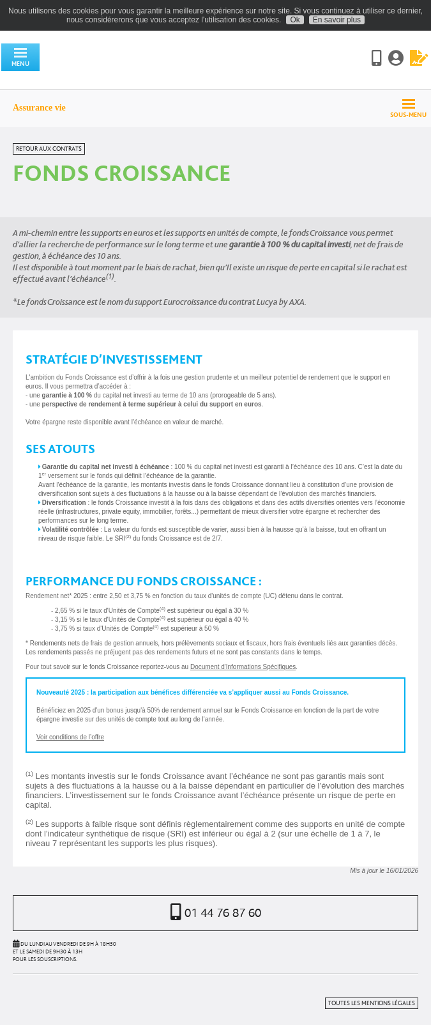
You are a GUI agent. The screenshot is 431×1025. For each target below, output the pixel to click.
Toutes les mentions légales (371, 1003)
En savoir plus (337, 19)
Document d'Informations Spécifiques (243, 666)
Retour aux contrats (49, 149)
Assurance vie (39, 107)
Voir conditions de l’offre (70, 737)
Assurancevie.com (146, 59)
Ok (294, 19)
